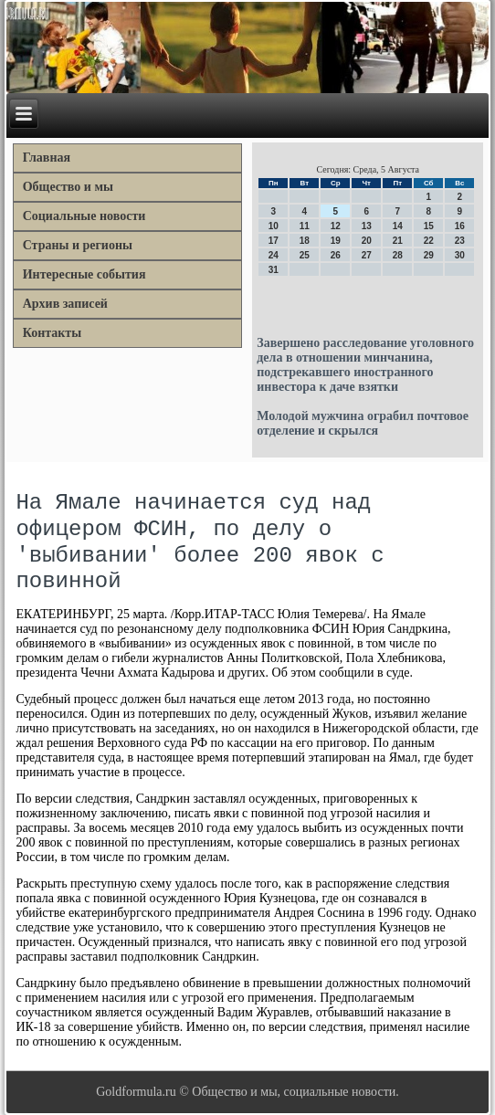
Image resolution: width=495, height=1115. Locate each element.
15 (429, 226)
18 (305, 241)
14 (398, 226)
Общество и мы (68, 187)
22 (429, 241)
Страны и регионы (77, 245)
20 (367, 241)
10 (274, 226)
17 (274, 241)
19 (336, 241)
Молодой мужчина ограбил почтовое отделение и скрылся (363, 423)
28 (398, 255)
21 (398, 241)
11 (305, 226)
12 (336, 226)
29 (429, 255)
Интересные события (84, 274)
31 (274, 270)
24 (274, 255)
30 (460, 255)
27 (367, 255)
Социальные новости (84, 216)
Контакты (52, 333)
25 (305, 255)
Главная (46, 157)
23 (460, 241)
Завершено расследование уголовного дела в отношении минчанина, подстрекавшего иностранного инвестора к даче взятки (365, 365)
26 (336, 255)
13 (367, 226)
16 (460, 226)
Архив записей (65, 303)
